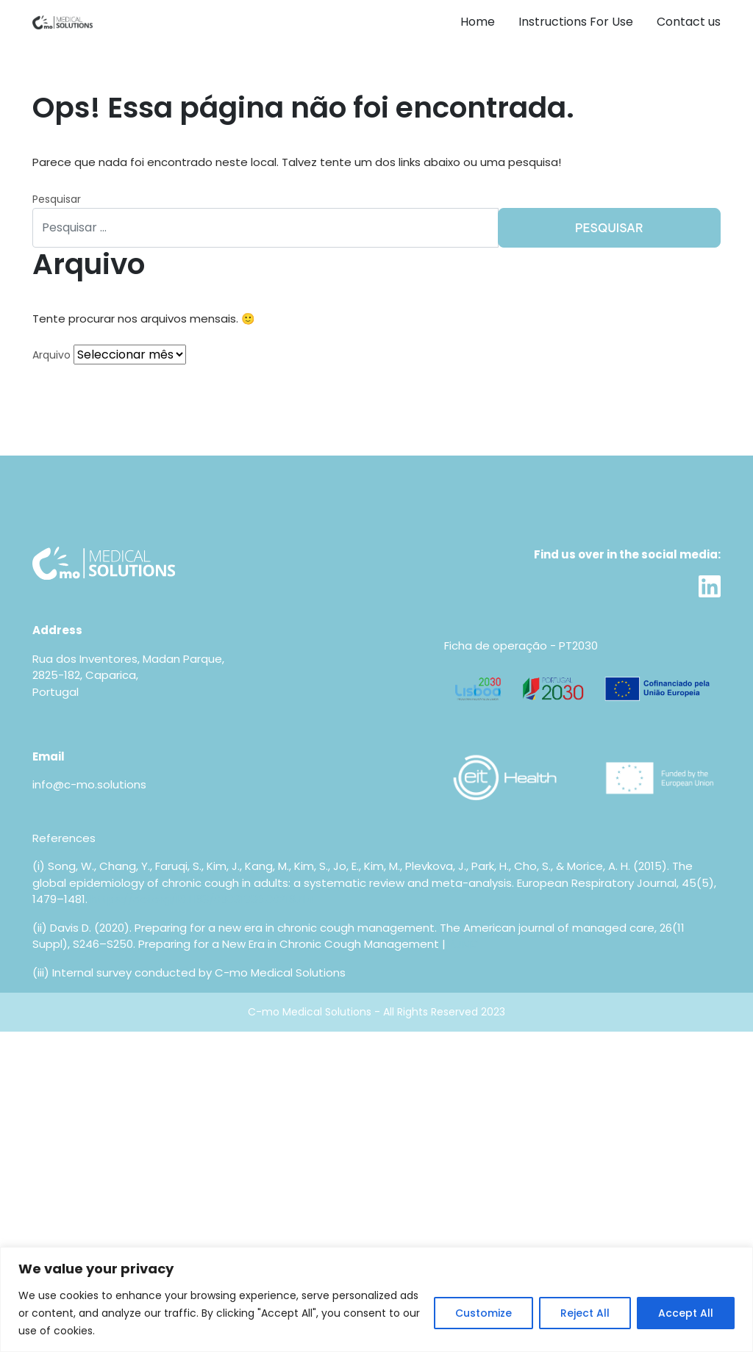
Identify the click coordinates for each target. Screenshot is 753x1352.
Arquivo (51, 355)
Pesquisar (56, 199)
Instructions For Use (575, 21)
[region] (376, 1299)
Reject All (585, 1313)
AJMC (464, 944)
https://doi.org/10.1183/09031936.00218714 (201, 899)
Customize (483, 1313)
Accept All (685, 1313)
